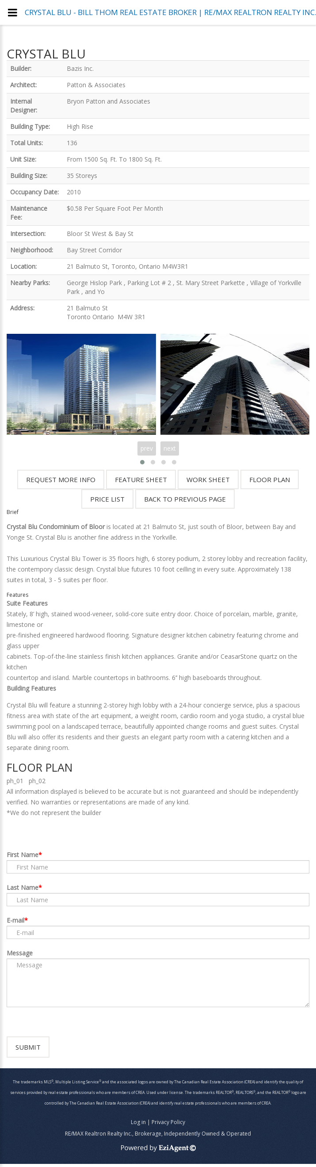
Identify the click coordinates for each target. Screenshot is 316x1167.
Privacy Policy (168, 1125)
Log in (138, 1125)
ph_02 (37, 781)
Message (20, 953)
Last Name (22, 887)
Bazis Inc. (80, 68)
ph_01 (15, 781)
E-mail (15, 920)
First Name (22, 854)
